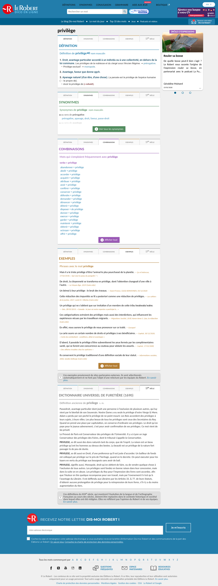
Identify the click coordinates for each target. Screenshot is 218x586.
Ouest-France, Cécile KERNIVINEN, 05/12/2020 (128, 291)
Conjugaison (103, 4)
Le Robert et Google (152, 583)
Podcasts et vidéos (149, 21)
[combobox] (94, 11)
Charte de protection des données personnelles (77, 583)
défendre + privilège (70, 195)
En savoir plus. (70, 501)
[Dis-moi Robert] (139, 11)
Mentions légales (109, 583)
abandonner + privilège (72, 167)
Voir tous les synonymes (111, 129)
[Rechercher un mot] (124, 11)
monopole (89, 66)
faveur (94, 118)
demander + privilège (71, 198)
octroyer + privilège (70, 230)
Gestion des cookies (127, 583)
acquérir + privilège (70, 177)
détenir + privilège (69, 205)
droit (87, 118)
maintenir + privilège (70, 223)
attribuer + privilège (70, 181)
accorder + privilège (70, 174)
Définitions (68, 4)
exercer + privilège (69, 216)
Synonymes (85, 4)
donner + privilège (69, 212)
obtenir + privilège (69, 226)
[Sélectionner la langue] (209, 4)
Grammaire (121, 4)
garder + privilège (69, 219)
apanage (79, 118)
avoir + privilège (68, 184)
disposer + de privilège (71, 209)
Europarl (131, 327)
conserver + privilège (70, 191)
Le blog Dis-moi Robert (70, 21)
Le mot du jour (95, 21)
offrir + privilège (68, 233)
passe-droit (103, 118)
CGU (140, 583)
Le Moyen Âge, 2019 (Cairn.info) (83, 285)
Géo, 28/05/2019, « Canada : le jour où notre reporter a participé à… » (90, 309)
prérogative (149, 63)
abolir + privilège (68, 170)
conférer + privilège (70, 188)
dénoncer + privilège (70, 202)
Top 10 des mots (116, 21)
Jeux (132, 21)
